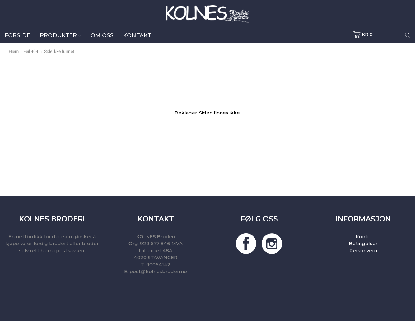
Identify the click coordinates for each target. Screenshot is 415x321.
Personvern (363, 251)
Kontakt (137, 35)
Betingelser (363, 243)
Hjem (14, 51)
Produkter (60, 35)
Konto (363, 237)
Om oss (102, 35)
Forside (17, 35)
